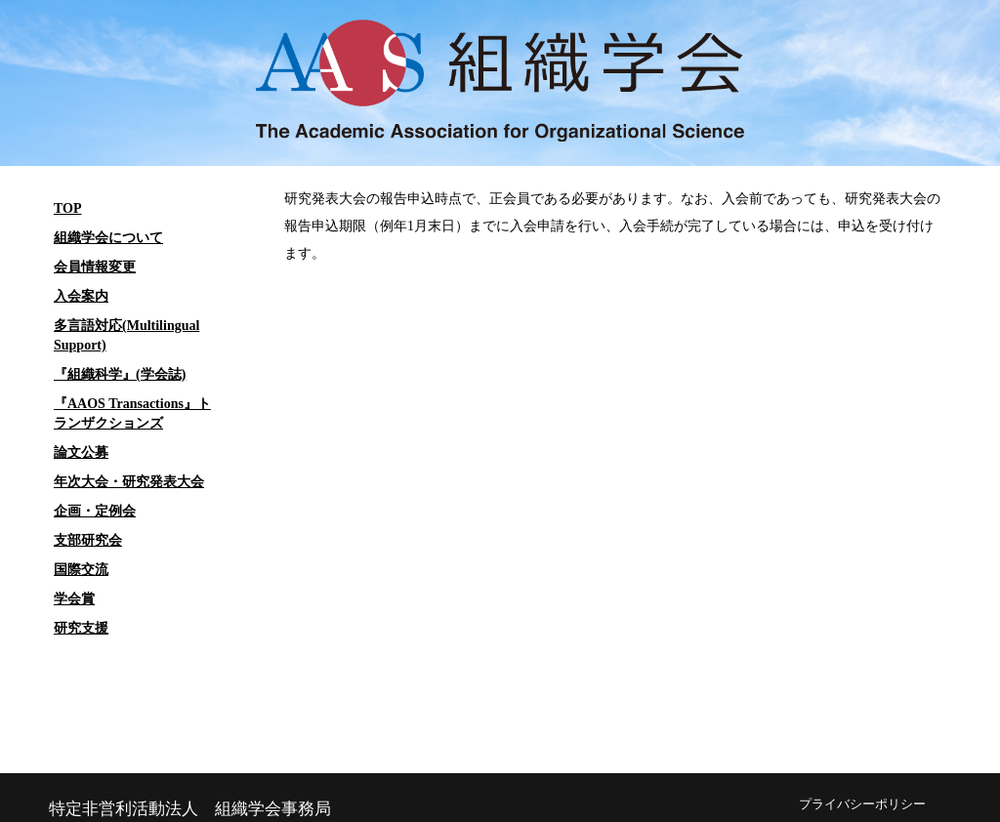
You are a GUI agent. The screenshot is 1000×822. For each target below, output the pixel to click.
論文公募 (81, 452)
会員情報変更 (95, 267)
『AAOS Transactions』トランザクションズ (132, 413)
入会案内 (81, 296)
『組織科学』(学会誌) (120, 374)
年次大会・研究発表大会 (129, 481)
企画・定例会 (95, 511)
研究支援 (81, 628)
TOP (68, 208)
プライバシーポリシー (862, 804)
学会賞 (74, 599)
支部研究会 (88, 540)
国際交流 (81, 569)
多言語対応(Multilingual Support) (126, 335)
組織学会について (108, 237)
